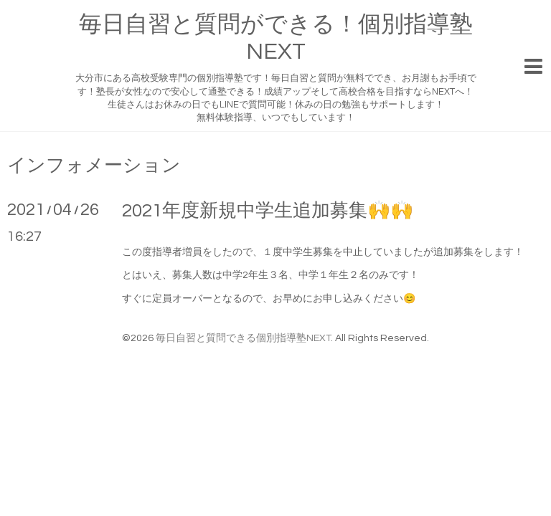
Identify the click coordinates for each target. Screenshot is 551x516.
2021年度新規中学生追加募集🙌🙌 (267, 210)
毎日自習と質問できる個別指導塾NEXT (243, 338)
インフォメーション (94, 165)
